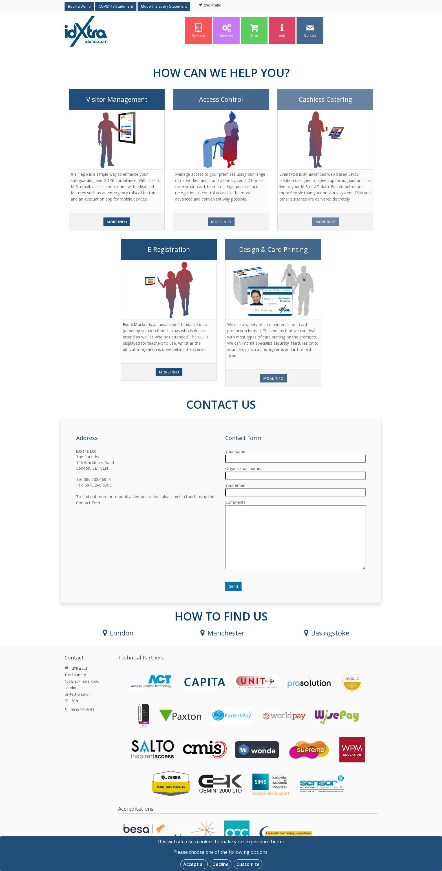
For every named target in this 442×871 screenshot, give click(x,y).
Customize (248, 864)
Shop (254, 31)
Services (226, 31)
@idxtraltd (210, 5)
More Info (117, 221)
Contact (310, 31)
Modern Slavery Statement (164, 6)
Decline (221, 864)
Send (233, 586)
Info (282, 31)
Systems (198, 31)
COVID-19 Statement (116, 6)
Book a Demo (79, 6)
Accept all (194, 864)
